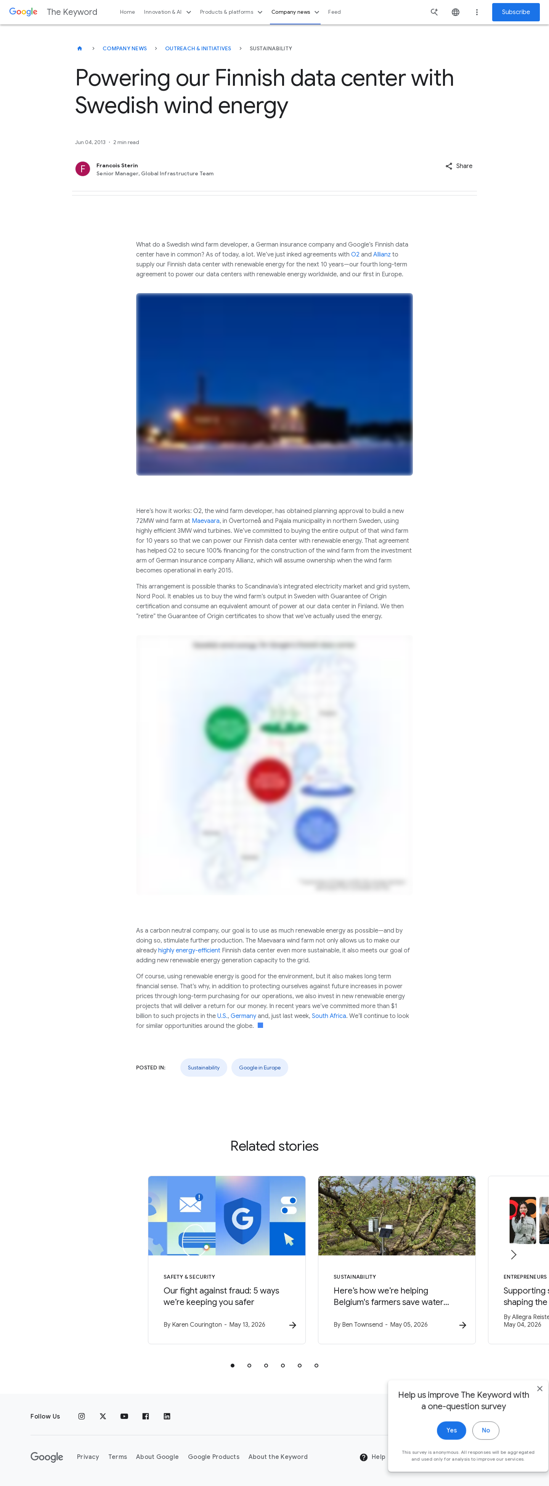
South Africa (329, 1016)
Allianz (382, 254)
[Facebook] (145, 1416)
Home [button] (127, 12)
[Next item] (513, 1255)
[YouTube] (124, 1416)
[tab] (232, 1366)
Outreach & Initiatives (198, 48)
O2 (355, 254)
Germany (243, 1016)
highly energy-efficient (189, 950)
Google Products (213, 1457)
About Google (157, 1457)
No (471, 1454)
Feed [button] (334, 12)
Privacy (88, 1457)
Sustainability (204, 1067)
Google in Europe (260, 1067)
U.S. (222, 1016)
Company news (296, 12)
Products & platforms (232, 12)
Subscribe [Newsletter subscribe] (516, 12)
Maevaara (206, 521)
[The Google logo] (46, 1457)
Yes (437, 1454)
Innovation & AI (168, 12)
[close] (525, 1412)
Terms (117, 1457)
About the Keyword (278, 1457)
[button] (459, 166)
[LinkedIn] (167, 1416)
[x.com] (103, 1416)
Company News (125, 48)
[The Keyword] (80, 48)
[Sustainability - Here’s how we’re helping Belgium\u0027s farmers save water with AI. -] (374, 1261)
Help (372, 1457)
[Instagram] (81, 1416)
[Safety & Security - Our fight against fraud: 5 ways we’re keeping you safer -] (174, 1261)
